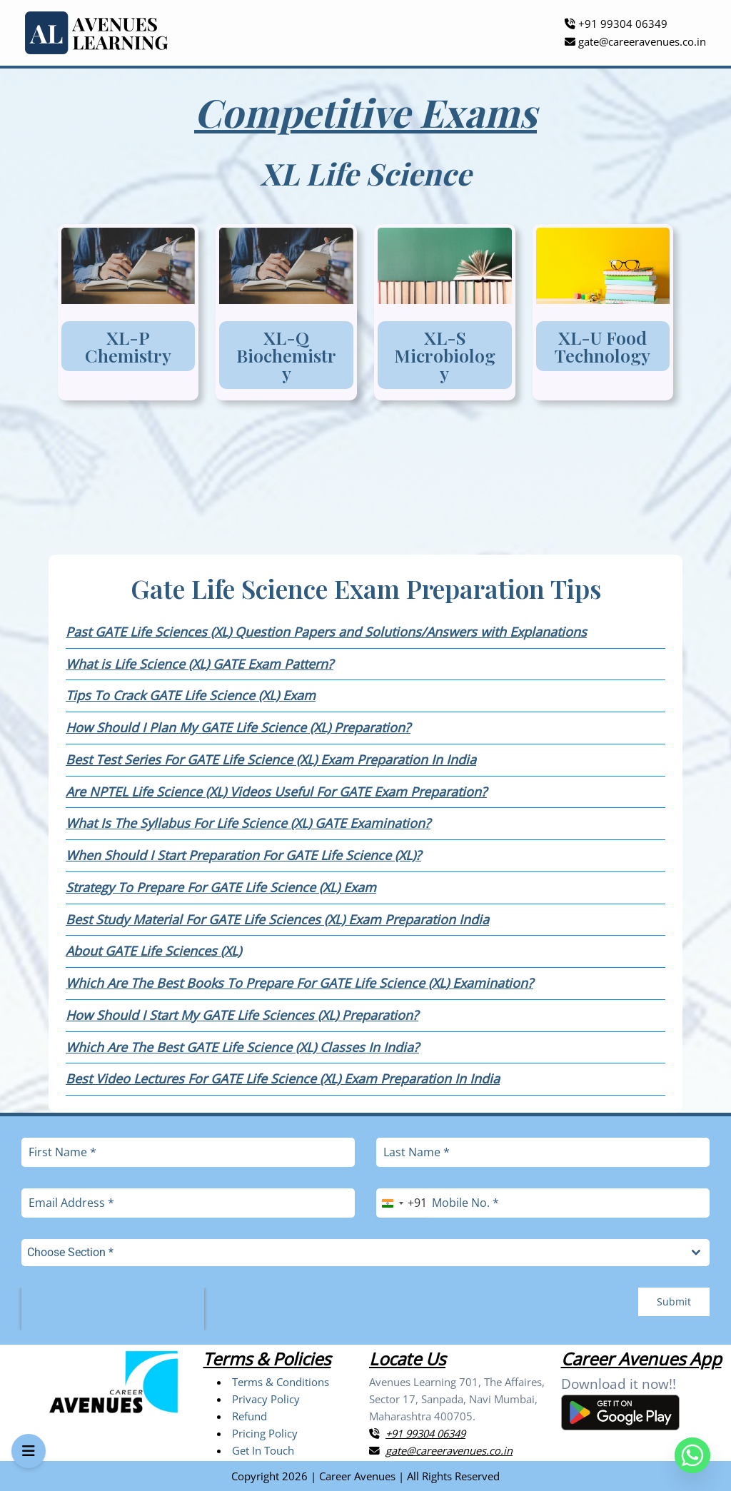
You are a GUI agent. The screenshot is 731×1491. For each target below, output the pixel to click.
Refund (249, 1416)
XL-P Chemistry (128, 346)
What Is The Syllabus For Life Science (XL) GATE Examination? (248, 823)
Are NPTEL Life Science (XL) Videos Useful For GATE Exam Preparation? (276, 791)
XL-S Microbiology (444, 355)
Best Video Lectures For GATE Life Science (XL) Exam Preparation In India (283, 1078)
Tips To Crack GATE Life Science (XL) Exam (191, 695)
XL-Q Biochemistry (286, 355)
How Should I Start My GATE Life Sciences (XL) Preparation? (242, 1015)
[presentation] (112, 1309)
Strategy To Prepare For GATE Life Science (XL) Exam (221, 887)
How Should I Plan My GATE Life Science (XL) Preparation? (238, 727)
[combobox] (401, 1203)
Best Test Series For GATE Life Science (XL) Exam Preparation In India (271, 759)
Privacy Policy (266, 1399)
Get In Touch (263, 1450)
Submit (674, 1301)
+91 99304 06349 (616, 23)
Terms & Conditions (280, 1382)
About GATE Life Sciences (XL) (153, 950)
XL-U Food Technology (602, 346)
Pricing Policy (265, 1433)
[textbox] (351, 1252)
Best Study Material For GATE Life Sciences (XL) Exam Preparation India (277, 919)
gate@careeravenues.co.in (635, 41)
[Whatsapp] (692, 1455)
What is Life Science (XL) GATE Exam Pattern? (199, 663)
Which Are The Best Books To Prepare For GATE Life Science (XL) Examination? (299, 982)
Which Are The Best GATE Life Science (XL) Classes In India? (242, 1047)
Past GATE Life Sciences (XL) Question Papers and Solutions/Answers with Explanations (326, 631)
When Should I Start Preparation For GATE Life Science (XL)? (243, 855)
